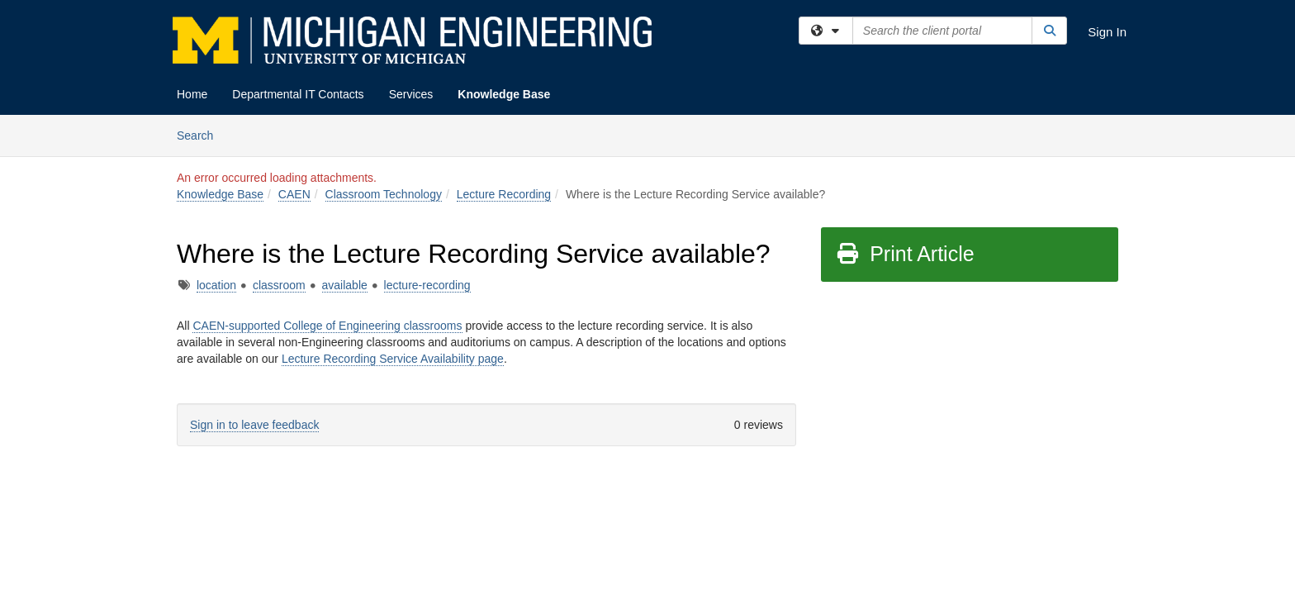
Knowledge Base (504, 94)
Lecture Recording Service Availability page (393, 358)
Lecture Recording (504, 194)
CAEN (294, 194)
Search (201, 134)
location (216, 285)
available (345, 285)
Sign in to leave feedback (254, 424)
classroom (279, 285)
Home (192, 94)
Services (411, 94)
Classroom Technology (383, 194)
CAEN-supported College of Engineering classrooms (327, 325)
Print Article (905, 253)
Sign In (1107, 32)
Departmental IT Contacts (297, 94)
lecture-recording (427, 285)
